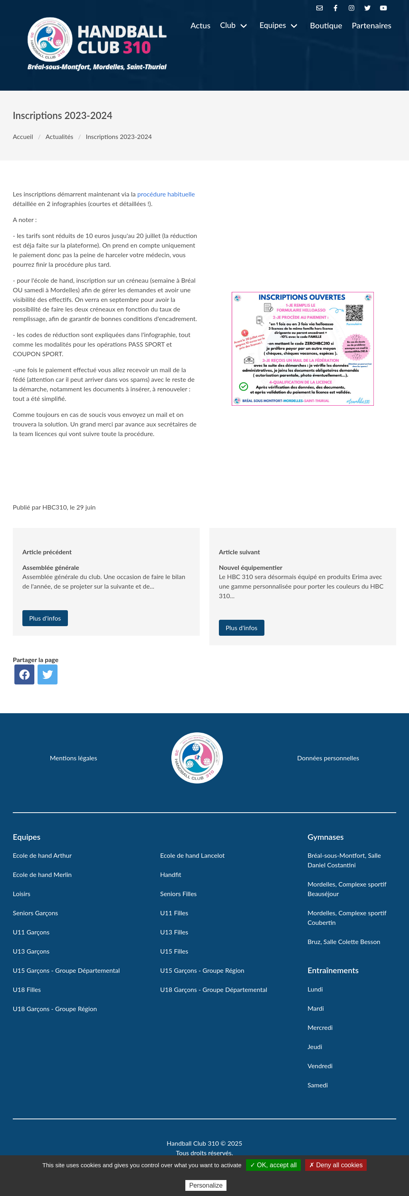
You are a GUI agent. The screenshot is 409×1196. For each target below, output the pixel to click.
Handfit (170, 874)
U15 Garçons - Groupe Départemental (66, 970)
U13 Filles (174, 932)
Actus (200, 25)
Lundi (315, 989)
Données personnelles (328, 758)
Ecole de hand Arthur (42, 855)
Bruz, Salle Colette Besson (344, 941)
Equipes (273, 25)
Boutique (326, 25)
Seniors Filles (178, 893)
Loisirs (21, 893)
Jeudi (315, 1046)
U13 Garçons (31, 951)
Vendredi (320, 1065)
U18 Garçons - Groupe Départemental (213, 989)
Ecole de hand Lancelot (192, 855)
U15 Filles (174, 951)
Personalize (206, 1185)
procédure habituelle (166, 194)
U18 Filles (27, 989)
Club (228, 25)
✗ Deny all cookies (336, 1165)
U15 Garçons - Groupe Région (202, 970)
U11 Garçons (31, 932)
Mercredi (320, 1027)
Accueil (23, 136)
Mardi (316, 1008)
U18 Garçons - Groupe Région (55, 1008)
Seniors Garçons (35, 912)
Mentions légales (73, 758)
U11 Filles (174, 912)
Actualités (59, 136)
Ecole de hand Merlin (42, 874)
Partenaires (371, 25)
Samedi (318, 1085)
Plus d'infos (45, 618)
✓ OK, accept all (273, 1165)
